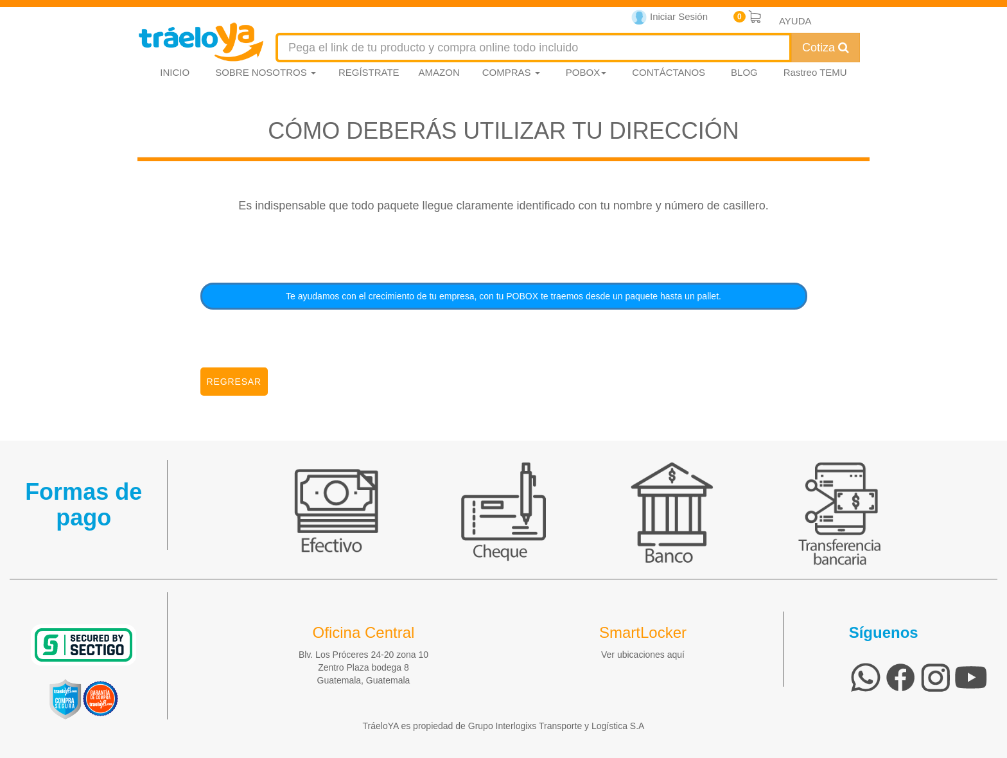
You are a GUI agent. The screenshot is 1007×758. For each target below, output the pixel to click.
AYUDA (795, 20)
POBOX (586, 72)
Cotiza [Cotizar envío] (825, 47)
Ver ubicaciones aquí (643, 654)
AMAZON (439, 72)
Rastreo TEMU (815, 72)
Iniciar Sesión (669, 18)
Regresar (234, 381)
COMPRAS (511, 72)
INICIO (174, 72)
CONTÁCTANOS (668, 72)
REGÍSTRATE (368, 72)
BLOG (744, 72)
